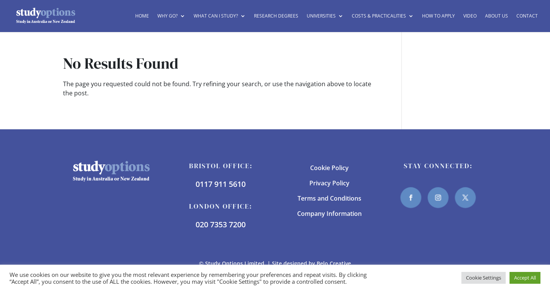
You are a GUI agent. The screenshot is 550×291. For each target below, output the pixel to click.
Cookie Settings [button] (483, 277)
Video (470, 16)
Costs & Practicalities (379, 16)
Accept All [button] (525, 277)
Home (142, 16)
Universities (321, 16)
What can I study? (216, 16)
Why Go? (167, 16)
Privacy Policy (329, 183)
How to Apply (438, 16)
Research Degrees (276, 16)
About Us (496, 16)
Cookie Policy (329, 168)
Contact (527, 16)
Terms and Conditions (329, 198)
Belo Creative (334, 263)
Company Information (329, 213)
